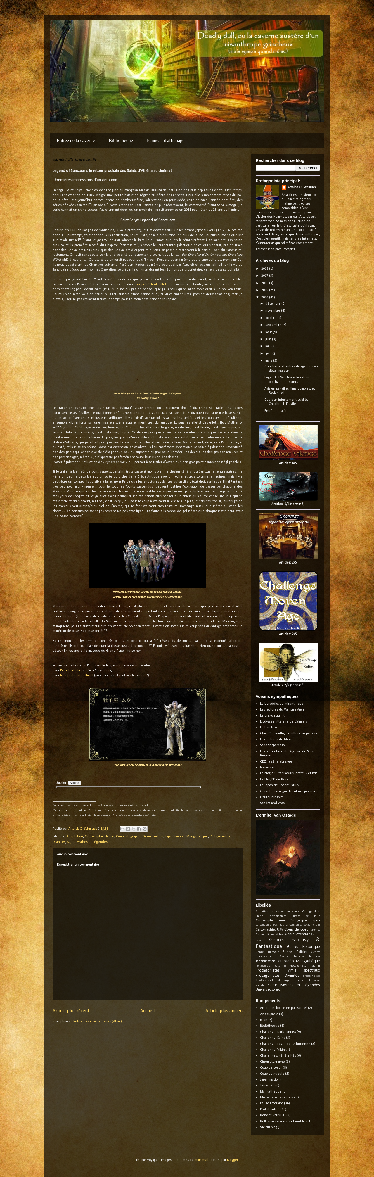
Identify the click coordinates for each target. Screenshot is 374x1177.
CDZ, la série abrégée (276, 761)
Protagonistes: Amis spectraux (288, 970)
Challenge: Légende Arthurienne (285, 1044)
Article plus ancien (224, 1010)
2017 (265, 276)
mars (269, 360)
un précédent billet (151, 284)
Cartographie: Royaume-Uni (303, 925)
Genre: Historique (303, 947)
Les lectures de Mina (276, 739)
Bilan (263, 1020)
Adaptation (75, 836)
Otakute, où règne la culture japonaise (289, 791)
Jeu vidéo (285, 961)
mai (268, 346)
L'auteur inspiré (272, 797)
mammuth (202, 1160)
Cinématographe (128, 836)
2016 (265, 283)
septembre (273, 325)
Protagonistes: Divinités (277, 976)
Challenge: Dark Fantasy (278, 1032)
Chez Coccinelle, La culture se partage (288, 733)
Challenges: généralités (278, 1055)
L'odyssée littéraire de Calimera (284, 721)
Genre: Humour (267, 952)
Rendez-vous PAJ (272, 1115)
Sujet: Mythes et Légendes (87, 842)
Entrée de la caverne (76, 140)
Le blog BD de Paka (274, 779)
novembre (273, 310)
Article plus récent (71, 1010)
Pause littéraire (271, 1103)
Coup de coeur (297, 929)
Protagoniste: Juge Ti (271, 966)
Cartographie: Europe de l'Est (294, 916)
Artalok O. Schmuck (302, 187)
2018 (265, 269)
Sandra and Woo (272, 803)
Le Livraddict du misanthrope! (282, 704)
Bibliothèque (121, 140)
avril (268, 353)
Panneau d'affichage (165, 140)
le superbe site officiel (76, 675)
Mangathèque (197, 836)
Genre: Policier (294, 952)
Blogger (232, 1160)
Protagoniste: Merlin (305, 965)
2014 (265, 297)
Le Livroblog (268, 727)
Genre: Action (153, 836)
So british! (274, 980)
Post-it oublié (270, 1109)
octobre (271, 318)
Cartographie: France (272, 920)
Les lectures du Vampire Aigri (282, 709)
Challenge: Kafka (272, 1038)
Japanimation (175, 836)
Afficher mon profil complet (275, 249)
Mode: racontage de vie (278, 1097)
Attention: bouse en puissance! (278, 911)
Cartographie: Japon (99, 836)
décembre (273, 303)
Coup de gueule (272, 1074)
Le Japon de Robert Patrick (279, 785)
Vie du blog (268, 1127)
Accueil (147, 1010)
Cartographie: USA (269, 929)
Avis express (269, 1014)
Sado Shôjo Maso (272, 745)
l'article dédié (70, 670)
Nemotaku (268, 767)
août (269, 332)
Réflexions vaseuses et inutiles (283, 1121)
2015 (265, 290)
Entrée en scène (277, 411)
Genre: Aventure (297, 934)
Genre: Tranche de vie (300, 956)
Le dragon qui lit (272, 716)
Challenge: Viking (273, 1050)
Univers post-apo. (268, 989)
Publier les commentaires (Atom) (97, 1021)
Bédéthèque (269, 1026)
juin (268, 339)
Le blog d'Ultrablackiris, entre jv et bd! (288, 773)
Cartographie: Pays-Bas (270, 925)
